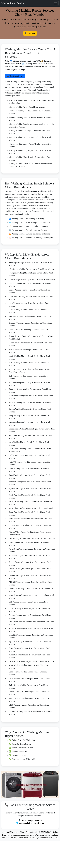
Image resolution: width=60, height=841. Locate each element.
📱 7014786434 (24, 820)
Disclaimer (14, 832)
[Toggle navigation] (55, 3)
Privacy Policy (25, 832)
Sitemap (5, 832)
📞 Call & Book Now (15, 76)
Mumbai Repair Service (12, 3)
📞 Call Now (30, 33)
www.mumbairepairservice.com (31, 823)
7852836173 (37, 820)
